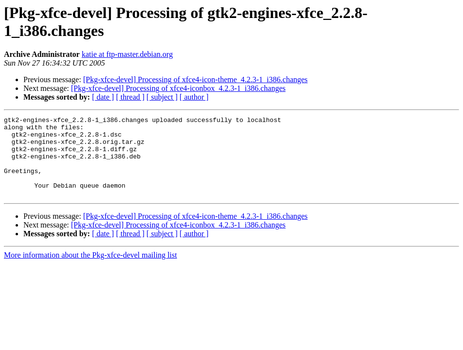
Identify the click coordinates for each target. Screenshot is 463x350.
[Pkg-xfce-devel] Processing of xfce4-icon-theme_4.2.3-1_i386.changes (195, 79)
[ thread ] (130, 97)
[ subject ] (162, 97)
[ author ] (194, 97)
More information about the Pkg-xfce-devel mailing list (90, 271)
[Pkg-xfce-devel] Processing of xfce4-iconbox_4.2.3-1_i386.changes (178, 88)
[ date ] (103, 97)
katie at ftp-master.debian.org (127, 54)
